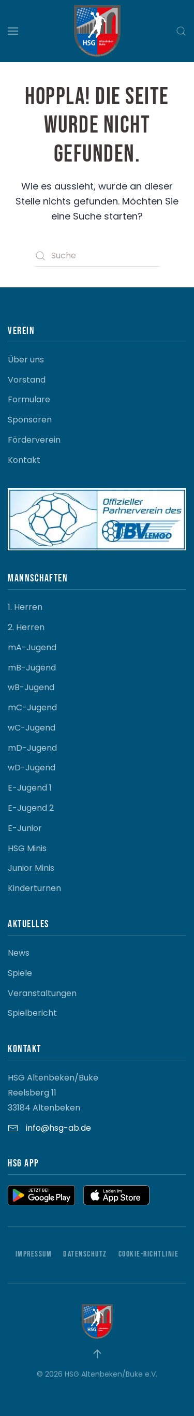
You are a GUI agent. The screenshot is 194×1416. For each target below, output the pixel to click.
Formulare (29, 399)
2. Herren (26, 627)
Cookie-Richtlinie (148, 1254)
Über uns (26, 360)
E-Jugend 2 (31, 808)
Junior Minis (31, 868)
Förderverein (34, 440)
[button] (13, 31)
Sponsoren (30, 420)
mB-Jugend (32, 668)
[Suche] (97, 256)
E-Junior (25, 828)
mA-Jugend (32, 647)
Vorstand (27, 380)
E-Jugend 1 (30, 788)
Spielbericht (32, 1013)
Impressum (34, 1254)
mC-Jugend (32, 707)
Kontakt (24, 460)
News (18, 953)
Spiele (20, 973)
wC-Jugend (31, 728)
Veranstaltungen (42, 993)
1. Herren (25, 607)
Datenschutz (85, 1254)
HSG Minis (27, 848)
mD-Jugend (32, 748)
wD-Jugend (31, 767)
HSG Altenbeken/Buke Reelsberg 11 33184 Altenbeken (53, 1093)
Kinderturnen (34, 888)
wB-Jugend (31, 687)
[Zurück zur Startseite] (97, 31)
